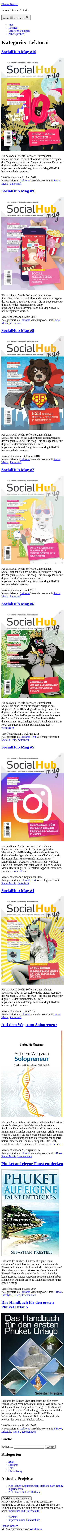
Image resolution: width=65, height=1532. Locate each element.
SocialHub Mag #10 (18, 51)
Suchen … (7, 1446)
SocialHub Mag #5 (17, 747)
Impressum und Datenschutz (23, 1510)
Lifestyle (6, 1294)
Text (33, 736)
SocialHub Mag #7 (17, 469)
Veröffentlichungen (19, 30)
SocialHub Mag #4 (17, 890)
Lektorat (25, 180)
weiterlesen (7, 727)
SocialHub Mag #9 (17, 191)
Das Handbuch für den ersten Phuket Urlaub (27, 1304)
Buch (11, 1461)
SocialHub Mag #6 (17, 604)
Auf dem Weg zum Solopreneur (29, 1024)
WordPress (36, 1528)
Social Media (8, 739)
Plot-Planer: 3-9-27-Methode (24, 1492)
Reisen (16, 1294)
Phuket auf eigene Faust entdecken (32, 1163)
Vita (10, 24)
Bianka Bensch (9, 4)
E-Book (58, 1153)
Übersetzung (15, 1471)
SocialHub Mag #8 (17, 330)
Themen (12, 27)
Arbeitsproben (16, 33)
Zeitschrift (15, 183)
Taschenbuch (25, 1156)
